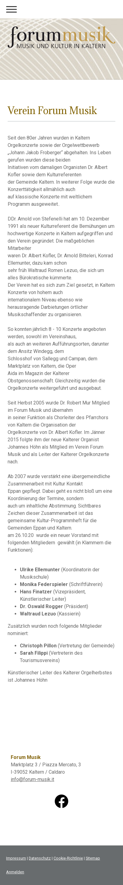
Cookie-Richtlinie (68, 858)
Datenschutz (40, 858)
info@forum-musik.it (32, 779)
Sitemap (93, 858)
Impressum (16, 858)
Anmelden (15, 872)
